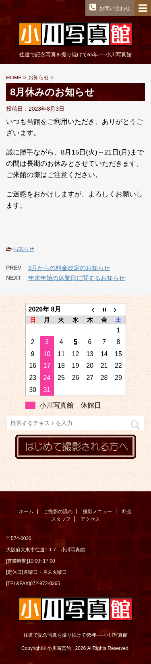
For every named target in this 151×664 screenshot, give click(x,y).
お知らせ (23, 249)
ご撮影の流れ (57, 511)
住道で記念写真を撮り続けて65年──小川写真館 (75, 635)
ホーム (26, 511)
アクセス (90, 519)
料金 (127, 511)
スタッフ (60, 519)
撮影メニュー (97, 511)
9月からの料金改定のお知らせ (69, 267)
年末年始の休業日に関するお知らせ (76, 277)
